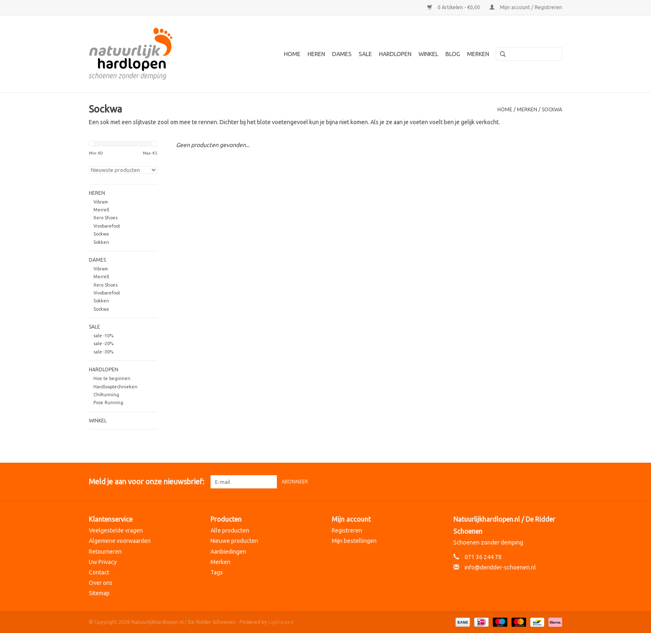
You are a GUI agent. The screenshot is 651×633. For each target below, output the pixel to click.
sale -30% (103, 351)
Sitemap (99, 593)
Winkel (428, 54)
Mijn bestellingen (354, 540)
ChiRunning (106, 394)
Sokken (101, 242)
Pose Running (108, 402)
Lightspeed (281, 622)
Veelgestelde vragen (116, 530)
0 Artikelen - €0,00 (454, 7)
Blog (452, 54)
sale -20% (103, 343)
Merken (478, 54)
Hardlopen (395, 54)
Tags (216, 572)
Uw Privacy (103, 562)
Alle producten (229, 530)
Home (292, 54)
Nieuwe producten (234, 540)
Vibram (100, 201)
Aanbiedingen (228, 551)
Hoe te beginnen (111, 378)
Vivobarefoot (106, 225)
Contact (99, 572)
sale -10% (103, 335)
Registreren (347, 530)
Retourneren (105, 551)
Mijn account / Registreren (525, 7)
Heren (316, 54)
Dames (342, 54)
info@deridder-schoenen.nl (500, 567)
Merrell (101, 209)
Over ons (101, 582)
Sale (365, 54)
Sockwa (552, 109)
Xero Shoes (105, 217)
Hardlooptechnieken (115, 386)
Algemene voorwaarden (120, 540)
